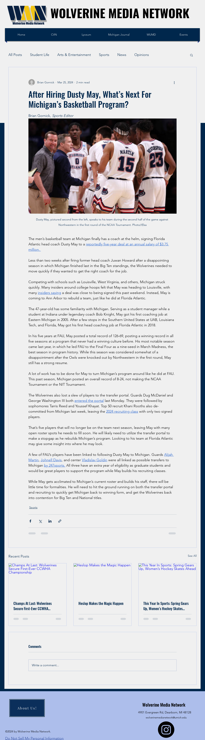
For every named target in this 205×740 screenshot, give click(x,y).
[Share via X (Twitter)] (40, 521)
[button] (191, 55)
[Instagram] (166, 729)
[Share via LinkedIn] (50, 521)
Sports (104, 55)
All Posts (15, 55)
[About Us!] (27, 708)
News (121, 55)
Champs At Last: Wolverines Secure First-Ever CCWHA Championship (32, 606)
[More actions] (174, 82)
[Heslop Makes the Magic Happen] (103, 579)
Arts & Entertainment (74, 55)
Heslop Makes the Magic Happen (101, 603)
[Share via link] (60, 521)
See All (192, 556)
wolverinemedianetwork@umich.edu (166, 717)
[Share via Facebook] (30, 521)
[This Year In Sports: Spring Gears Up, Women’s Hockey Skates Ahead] (167, 579)
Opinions (141, 55)
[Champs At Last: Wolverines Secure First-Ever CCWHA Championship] (37, 579)
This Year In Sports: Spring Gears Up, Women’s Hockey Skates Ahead (166, 606)
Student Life (39, 55)
